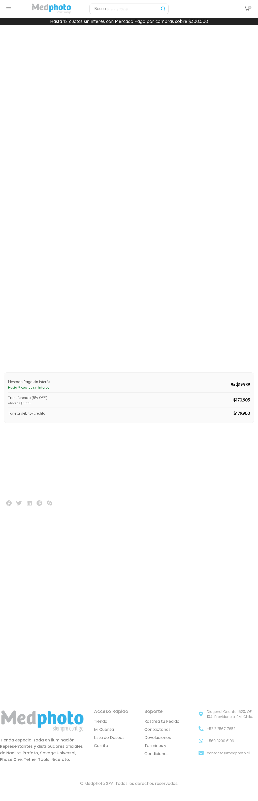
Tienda (100, 728)
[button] (8, 9)
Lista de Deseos (109, 744)
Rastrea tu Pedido (161, 728)
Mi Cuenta (104, 736)
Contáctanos (157, 736)
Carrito (101, 752)
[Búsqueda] (163, 9)
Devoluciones (157, 744)
